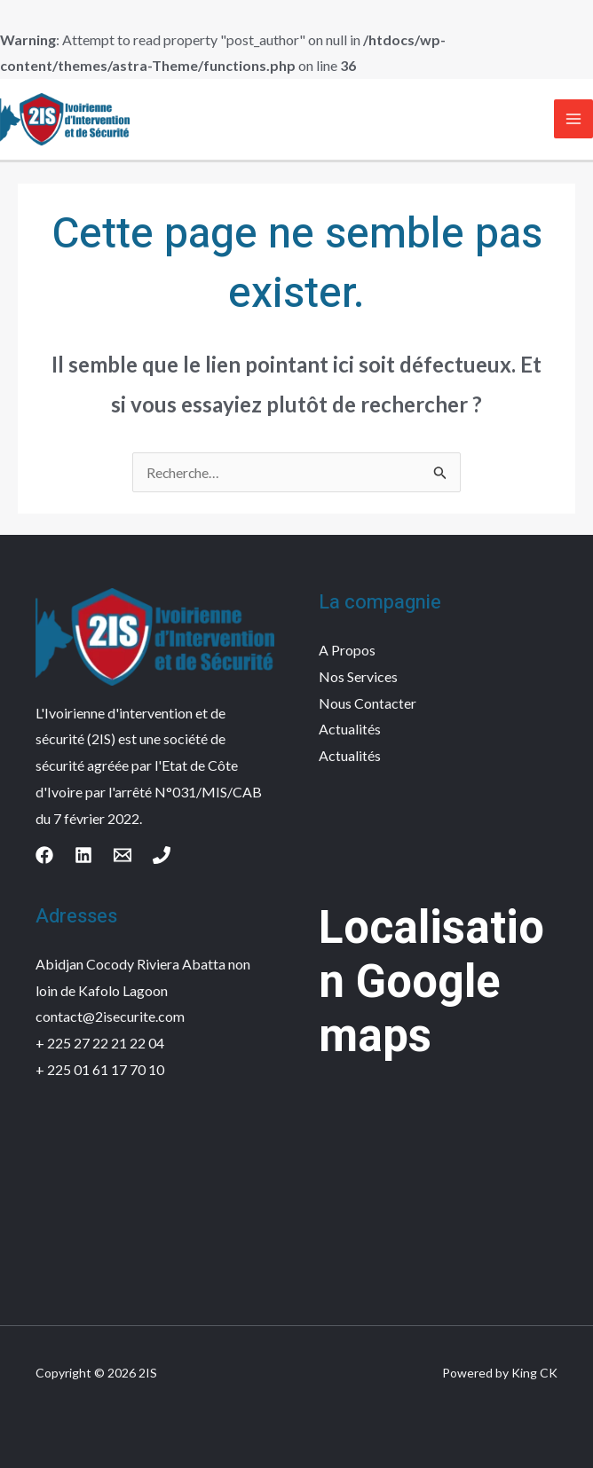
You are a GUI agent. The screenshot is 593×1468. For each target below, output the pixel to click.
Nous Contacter (367, 703)
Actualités (350, 728)
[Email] (122, 855)
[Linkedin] (83, 855)
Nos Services (358, 676)
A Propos (347, 649)
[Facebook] (44, 855)
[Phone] (161, 855)
